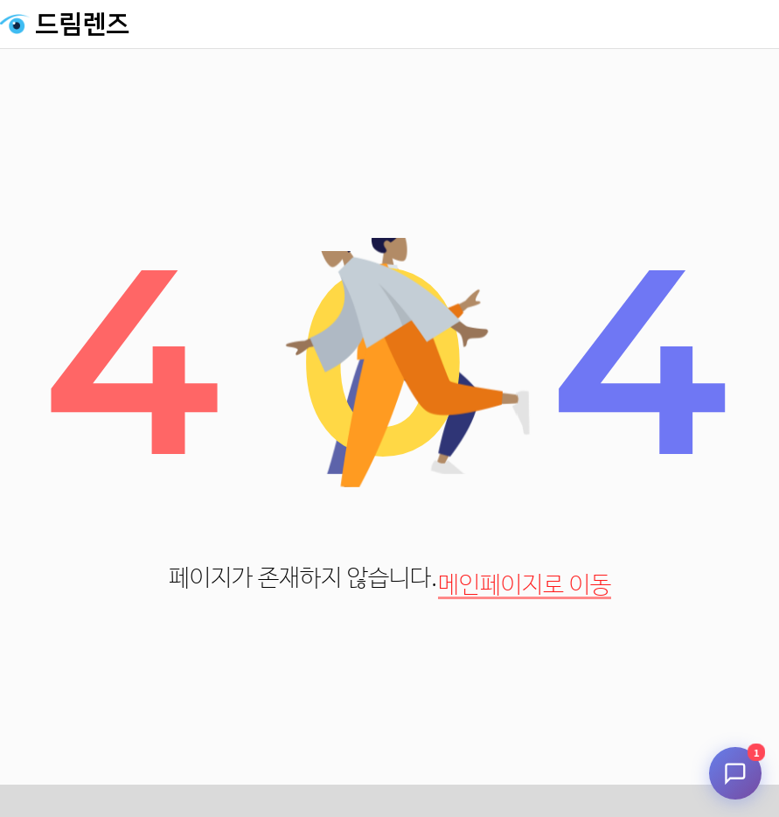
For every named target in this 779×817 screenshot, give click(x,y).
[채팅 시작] (735, 773)
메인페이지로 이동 (524, 585)
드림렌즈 (82, 24)
